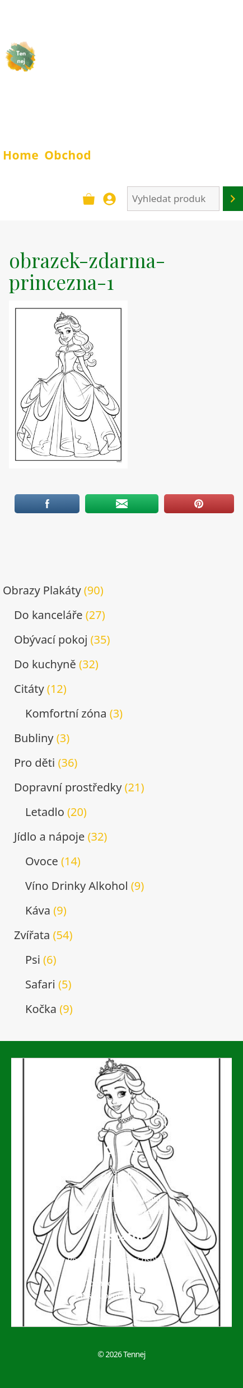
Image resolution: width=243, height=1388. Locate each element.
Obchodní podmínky (121, 1283)
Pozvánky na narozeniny (121, 1211)
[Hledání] (233, 199)
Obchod (67, 155)
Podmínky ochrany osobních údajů (121, 1265)
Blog (121, 1186)
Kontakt (176, 1124)
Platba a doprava (176, 1100)
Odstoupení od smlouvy (121, 1295)
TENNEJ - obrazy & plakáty (112, 64)
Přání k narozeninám (121, 1198)
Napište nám (176, 1112)
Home (21, 155)
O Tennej (121, 1174)
